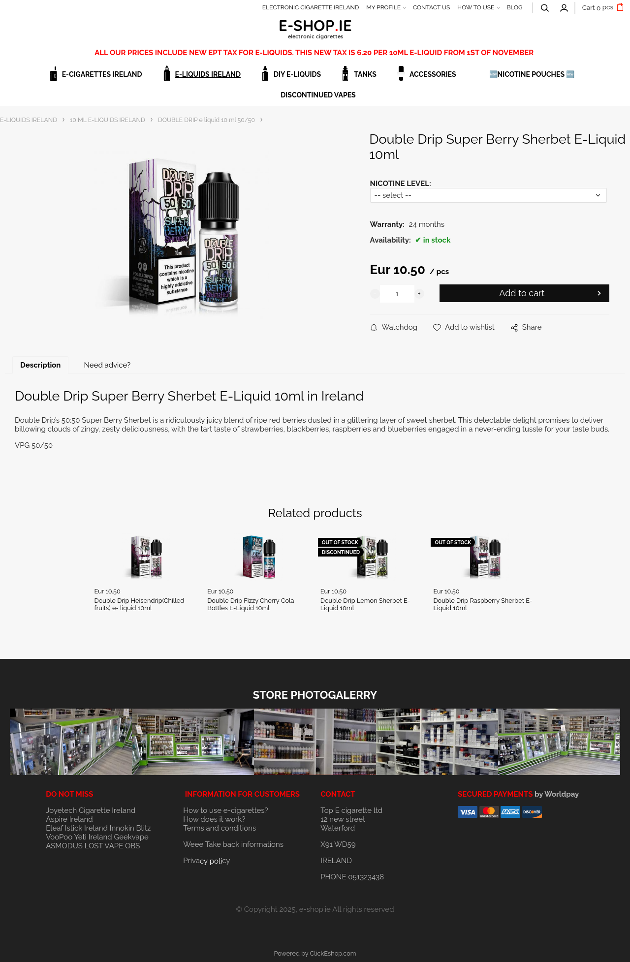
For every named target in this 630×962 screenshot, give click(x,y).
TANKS (365, 74)
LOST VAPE (104, 845)
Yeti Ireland (93, 837)
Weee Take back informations (233, 844)
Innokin (122, 828)
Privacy (206, 860)
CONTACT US (431, 7)
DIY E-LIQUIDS (297, 74)
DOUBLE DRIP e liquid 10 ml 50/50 (206, 120)
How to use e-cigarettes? (225, 810)
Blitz (143, 828)
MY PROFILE (383, 7)
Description (40, 365)
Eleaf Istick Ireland (77, 828)
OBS (132, 845)
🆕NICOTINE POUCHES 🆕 (532, 74)
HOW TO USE (475, 7)
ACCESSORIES (433, 74)
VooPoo (59, 837)
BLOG (514, 7)
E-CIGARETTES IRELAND (102, 74)
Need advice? (107, 365)
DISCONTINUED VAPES (318, 95)
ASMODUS (64, 845)
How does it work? (214, 819)
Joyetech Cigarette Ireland (90, 810)
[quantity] (397, 294)
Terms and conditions (219, 828)
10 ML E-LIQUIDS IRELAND (107, 120)
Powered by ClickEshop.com (315, 953)
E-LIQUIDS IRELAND (208, 74)
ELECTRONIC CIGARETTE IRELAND (310, 7)
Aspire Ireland (69, 819)
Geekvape (131, 837)
